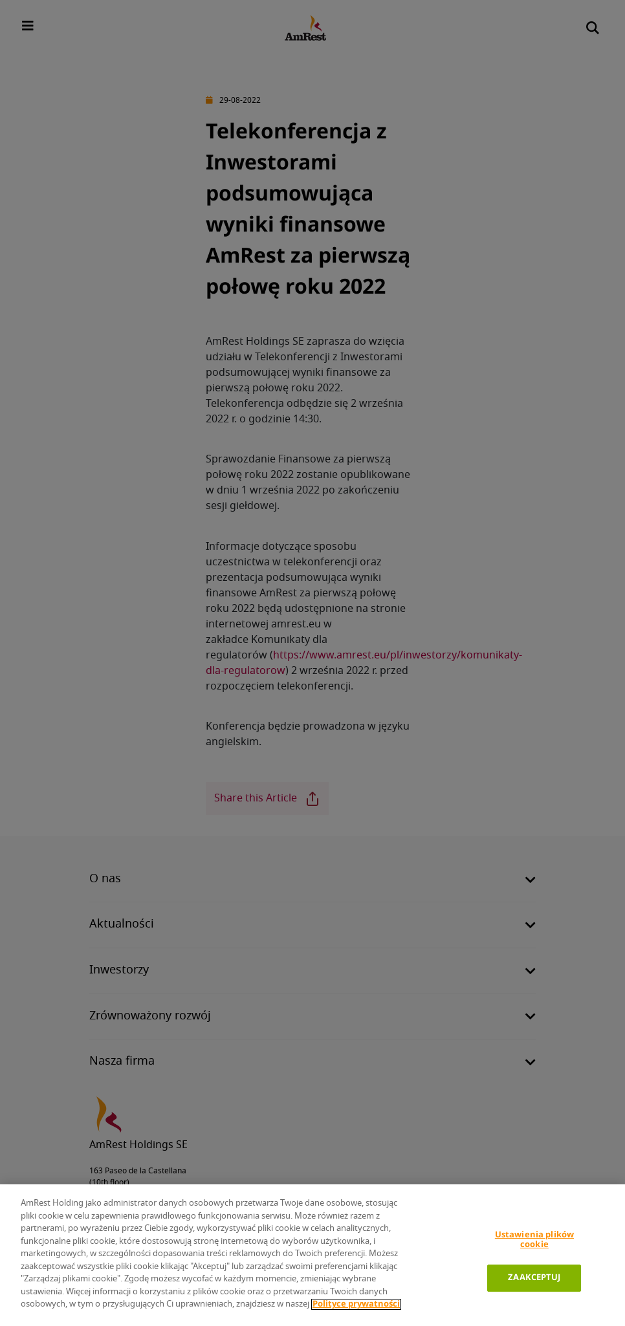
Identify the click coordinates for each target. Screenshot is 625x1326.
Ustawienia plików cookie (534, 1240)
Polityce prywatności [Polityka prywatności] (356, 1304)
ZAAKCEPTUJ (534, 1278)
